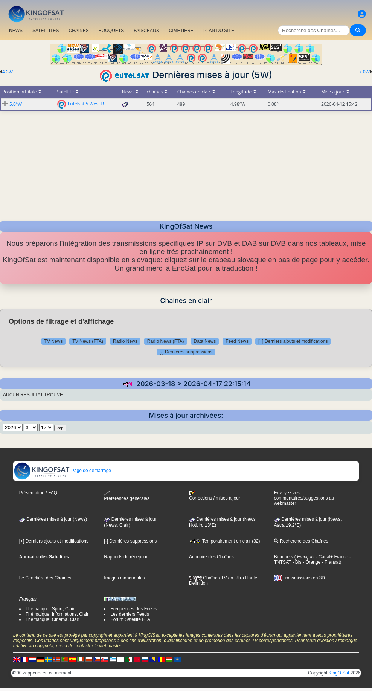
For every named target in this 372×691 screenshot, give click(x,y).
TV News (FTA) (87, 341)
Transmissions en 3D (299, 578)
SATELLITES (45, 30)
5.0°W (15, 104)
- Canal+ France (331, 557)
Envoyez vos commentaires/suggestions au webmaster (304, 498)
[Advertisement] (186, 163)
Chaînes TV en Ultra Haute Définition (223, 580)
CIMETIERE (181, 30)
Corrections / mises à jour (214, 495)
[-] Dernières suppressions (186, 352)
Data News (205, 341)
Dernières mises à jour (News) (53, 519)
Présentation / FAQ (38, 492)
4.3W (7, 72)
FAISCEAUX (146, 30)
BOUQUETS (111, 30)
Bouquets (283, 557)
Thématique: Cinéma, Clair (52, 619)
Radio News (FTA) (165, 341)
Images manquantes (124, 578)
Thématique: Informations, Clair (57, 614)
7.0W (364, 72)
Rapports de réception (126, 557)
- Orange (311, 562)
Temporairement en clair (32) (224, 541)
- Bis (296, 562)
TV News (53, 341)
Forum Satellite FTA (130, 619)
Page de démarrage (62, 470)
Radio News (125, 341)
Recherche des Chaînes (301, 541)
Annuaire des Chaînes (211, 557)
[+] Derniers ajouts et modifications (293, 341)
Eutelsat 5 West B (86, 103)
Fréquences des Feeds (133, 609)
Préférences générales (126, 495)
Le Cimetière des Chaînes (45, 578)
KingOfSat (339, 673)
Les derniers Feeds (129, 614)
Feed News (237, 341)
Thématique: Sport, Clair (50, 609)
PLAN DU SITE (218, 30)
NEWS (16, 30)
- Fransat (330, 562)
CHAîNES (78, 30)
